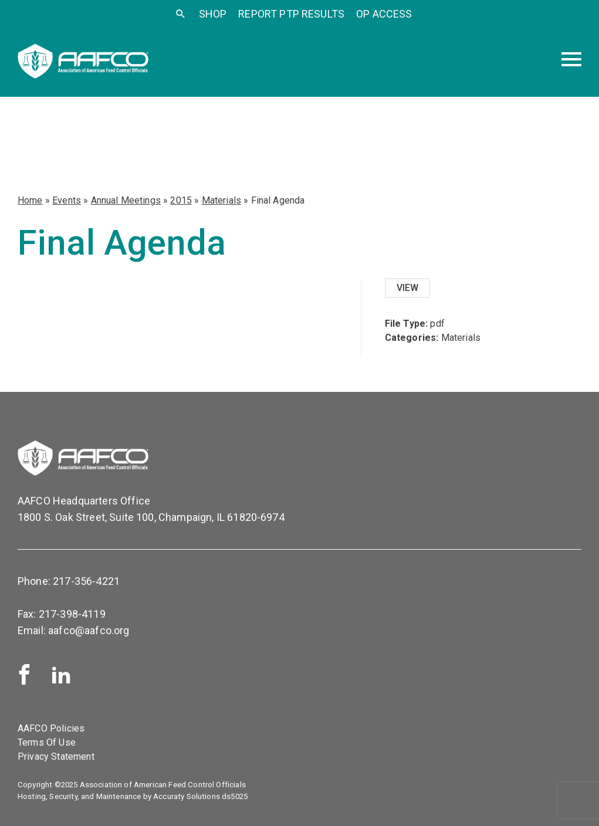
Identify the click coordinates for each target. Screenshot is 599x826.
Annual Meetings (126, 200)
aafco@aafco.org (88, 630)
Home (30, 200)
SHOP (213, 14)
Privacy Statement (56, 756)
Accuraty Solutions (186, 796)
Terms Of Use (47, 742)
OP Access (384, 14)
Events (66, 200)
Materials (221, 200)
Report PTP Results (291, 14)
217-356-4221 (86, 581)
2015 (181, 200)
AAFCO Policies (51, 728)
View (408, 287)
